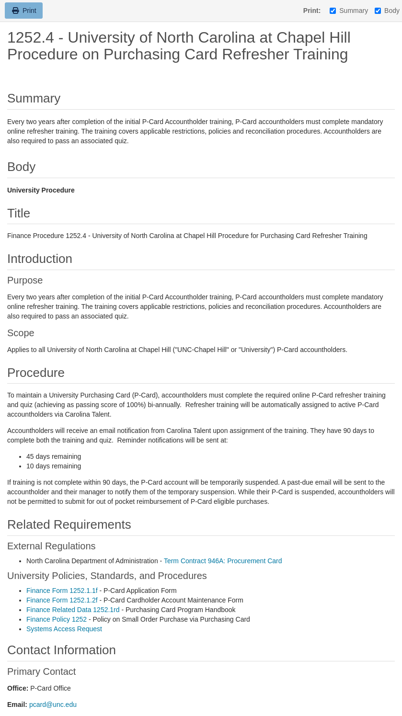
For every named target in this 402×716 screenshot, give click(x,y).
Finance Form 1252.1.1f (62, 590)
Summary (349, 10)
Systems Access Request (64, 629)
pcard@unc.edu (53, 704)
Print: (312, 10)
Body (387, 10)
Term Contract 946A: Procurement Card (223, 561)
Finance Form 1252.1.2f (62, 600)
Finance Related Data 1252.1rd (73, 610)
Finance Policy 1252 (56, 619)
